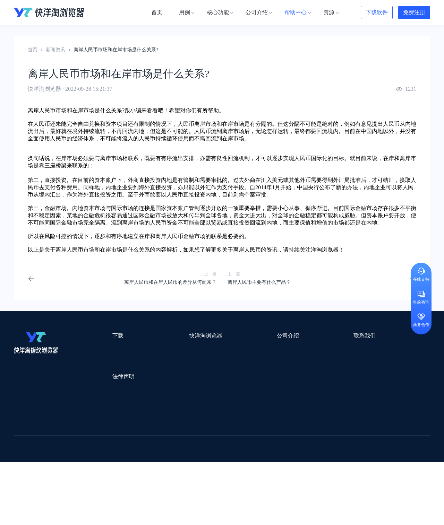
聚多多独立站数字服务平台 (262, 453)
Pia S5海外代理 (311, 435)
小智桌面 (66, 471)
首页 (32, 49)
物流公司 (164, 471)
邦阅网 (242, 444)
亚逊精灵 (320, 444)
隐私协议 (99, 403)
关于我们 (224, 348)
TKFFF (316, 462)
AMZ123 (280, 426)
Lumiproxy (251, 426)
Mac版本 (98, 348)
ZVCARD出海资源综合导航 (43, 480)
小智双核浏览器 (31, 471)
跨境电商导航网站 (163, 435)
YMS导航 (186, 453)
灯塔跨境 (345, 435)
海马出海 (156, 453)
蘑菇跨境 (374, 453)
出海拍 (191, 444)
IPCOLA (56, 426)
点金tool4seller (207, 435)
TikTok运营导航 (31, 462)
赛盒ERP (217, 444)
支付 (50, 187)
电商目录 (257, 462)
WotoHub (118, 426)
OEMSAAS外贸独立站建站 (75, 444)
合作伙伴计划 (229, 385)
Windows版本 (103, 361)
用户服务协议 (103, 390)
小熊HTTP (240, 480)
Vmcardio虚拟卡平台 (198, 480)
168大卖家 (342, 471)
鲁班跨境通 (26, 444)
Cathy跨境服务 (388, 444)
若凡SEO (192, 471)
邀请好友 (159, 385)
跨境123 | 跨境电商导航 (38, 435)
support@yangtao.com (312, 348)
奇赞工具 (268, 471)
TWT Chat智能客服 (280, 480)
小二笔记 (292, 444)
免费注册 (414, 12)
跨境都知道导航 (315, 426)
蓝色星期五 (376, 435)
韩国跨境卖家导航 (142, 462)
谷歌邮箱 (214, 453)
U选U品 (239, 435)
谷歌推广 (75, 453)
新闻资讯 (55, 49)
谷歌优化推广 (71, 462)
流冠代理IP (148, 426)
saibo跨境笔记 (216, 426)
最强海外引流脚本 (230, 471)
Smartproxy (181, 426)
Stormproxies (87, 426)
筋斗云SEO (288, 462)
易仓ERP (165, 444)
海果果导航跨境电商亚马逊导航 (205, 462)
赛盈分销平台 (271, 435)
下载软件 (377, 12)
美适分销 (47, 453)
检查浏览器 (162, 361)
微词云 (21, 453)
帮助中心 (224, 373)
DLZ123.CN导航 (358, 426)
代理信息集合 (164, 373)
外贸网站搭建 (120, 435)
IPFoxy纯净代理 (99, 480)
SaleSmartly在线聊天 (146, 480)
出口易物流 (84, 435)
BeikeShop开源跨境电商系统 (115, 471)
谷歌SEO (345, 453)
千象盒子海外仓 (130, 444)
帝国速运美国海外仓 (116, 453)
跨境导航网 (345, 462)
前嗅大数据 (351, 444)
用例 (155, 348)
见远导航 (104, 462)
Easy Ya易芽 (378, 462)
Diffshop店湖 (313, 453)
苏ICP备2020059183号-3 (278, 511)
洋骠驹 (266, 444)
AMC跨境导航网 (305, 471)
